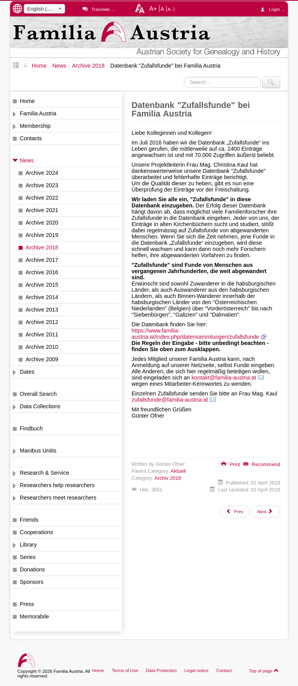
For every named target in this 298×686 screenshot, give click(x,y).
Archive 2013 (42, 309)
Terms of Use (125, 670)
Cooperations (36, 532)
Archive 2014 (42, 297)
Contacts (31, 138)
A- (170, 9)
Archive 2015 (42, 285)
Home (27, 101)
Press (27, 604)
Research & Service (44, 473)
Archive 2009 (42, 359)
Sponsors (31, 582)
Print (230, 464)
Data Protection (161, 670)
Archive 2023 (42, 185)
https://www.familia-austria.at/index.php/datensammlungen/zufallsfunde (195, 333)
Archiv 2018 (167, 478)
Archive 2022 (42, 198)
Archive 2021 (42, 210)
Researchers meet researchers (58, 497)
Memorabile (34, 616)
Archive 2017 (42, 260)
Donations (32, 569)
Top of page (264, 670)
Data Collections (40, 406)
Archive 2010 (42, 347)
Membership (35, 126)
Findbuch (31, 428)
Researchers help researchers (57, 485)
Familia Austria (38, 113)
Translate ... (102, 9)
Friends (29, 520)
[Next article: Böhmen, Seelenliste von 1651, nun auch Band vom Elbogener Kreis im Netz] (265, 511)
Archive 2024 (42, 173)
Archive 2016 (42, 272)
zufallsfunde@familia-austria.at (170, 400)
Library (28, 544)
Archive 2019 (42, 235)
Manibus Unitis (38, 450)
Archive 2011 (42, 334)
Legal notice (196, 670)
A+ (153, 8)
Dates (27, 372)
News (27, 160)
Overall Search (38, 394)
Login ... (274, 9)
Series (28, 557)
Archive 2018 (42, 247)
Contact (224, 670)
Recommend (261, 464)
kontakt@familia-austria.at (223, 377)
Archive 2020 (42, 222)
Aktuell (178, 471)
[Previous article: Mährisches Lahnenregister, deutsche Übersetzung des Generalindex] (234, 511)
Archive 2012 (42, 322)
